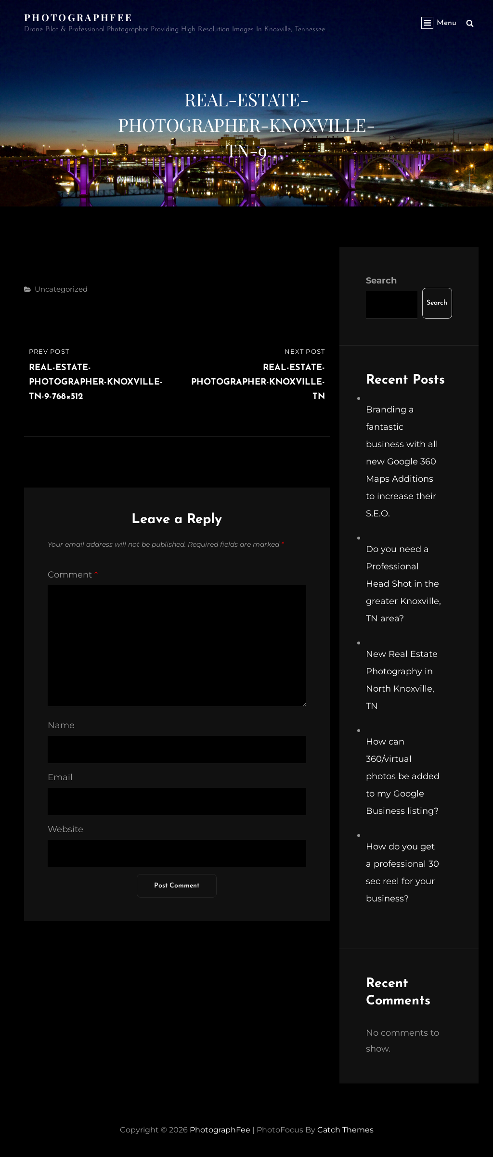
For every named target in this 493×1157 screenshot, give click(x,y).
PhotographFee (78, 17)
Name (61, 725)
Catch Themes (345, 1129)
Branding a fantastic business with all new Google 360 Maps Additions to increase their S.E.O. (402, 461)
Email (60, 777)
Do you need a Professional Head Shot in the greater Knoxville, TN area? (403, 584)
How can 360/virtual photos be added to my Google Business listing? (403, 776)
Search (381, 280)
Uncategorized (61, 289)
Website (65, 829)
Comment (73, 574)
